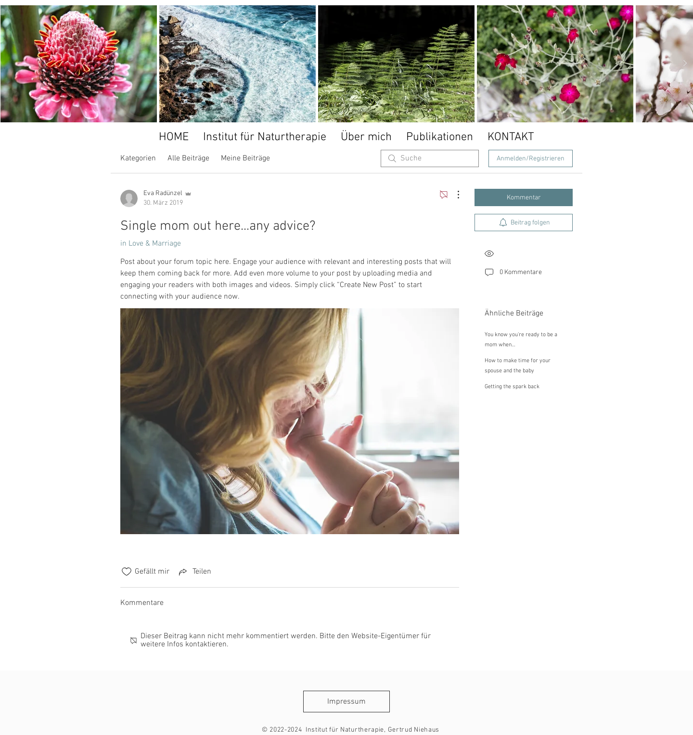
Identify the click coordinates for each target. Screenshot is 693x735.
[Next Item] (685, 63)
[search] (430, 158)
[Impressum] (346, 701)
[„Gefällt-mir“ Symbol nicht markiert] (126, 572)
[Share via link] (194, 572)
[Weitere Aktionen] (453, 194)
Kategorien (138, 158)
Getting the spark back (512, 386)
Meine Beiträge (245, 158)
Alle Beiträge (188, 158)
